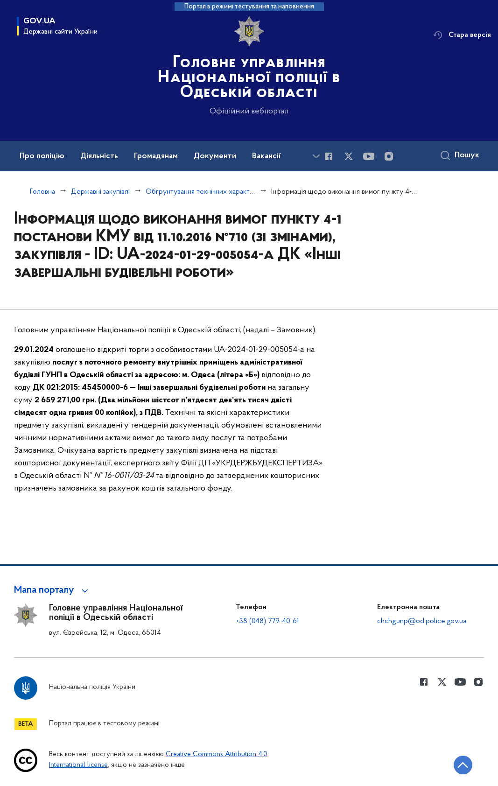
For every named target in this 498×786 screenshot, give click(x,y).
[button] (52, 590)
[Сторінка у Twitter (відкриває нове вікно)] (348, 156)
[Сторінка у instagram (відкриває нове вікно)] (388, 156)
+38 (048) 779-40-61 (267, 621)
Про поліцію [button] (42, 156)
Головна (42, 192)
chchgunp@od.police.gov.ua (421, 621)
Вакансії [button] (266, 156)
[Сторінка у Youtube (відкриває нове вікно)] (368, 156)
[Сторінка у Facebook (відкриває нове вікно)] (328, 156)
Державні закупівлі (100, 192)
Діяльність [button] (99, 156)
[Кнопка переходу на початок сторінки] (463, 765)
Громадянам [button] (156, 156)
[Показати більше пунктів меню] (316, 156)
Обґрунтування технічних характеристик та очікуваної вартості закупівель (200, 192)
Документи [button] (215, 156)
